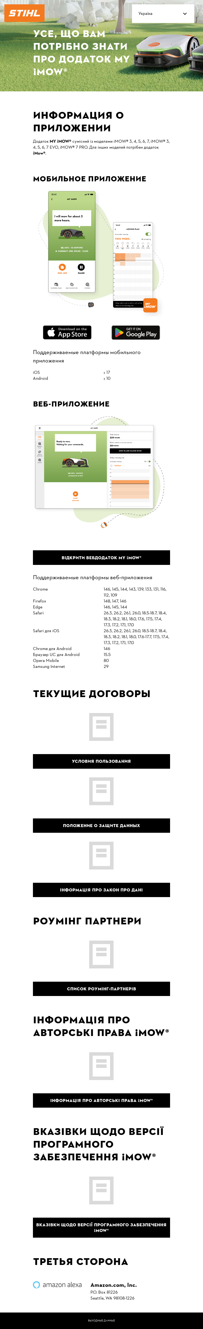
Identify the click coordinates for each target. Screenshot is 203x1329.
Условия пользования (101, 761)
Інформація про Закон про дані (101, 890)
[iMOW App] (39, 153)
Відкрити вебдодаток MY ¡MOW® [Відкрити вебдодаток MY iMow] (101, 558)
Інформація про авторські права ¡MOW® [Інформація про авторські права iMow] (101, 1100)
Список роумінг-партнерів (101, 989)
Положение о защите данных (101, 825)
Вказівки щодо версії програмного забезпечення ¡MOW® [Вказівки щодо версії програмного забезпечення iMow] (101, 1227)
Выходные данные (101, 1321)
